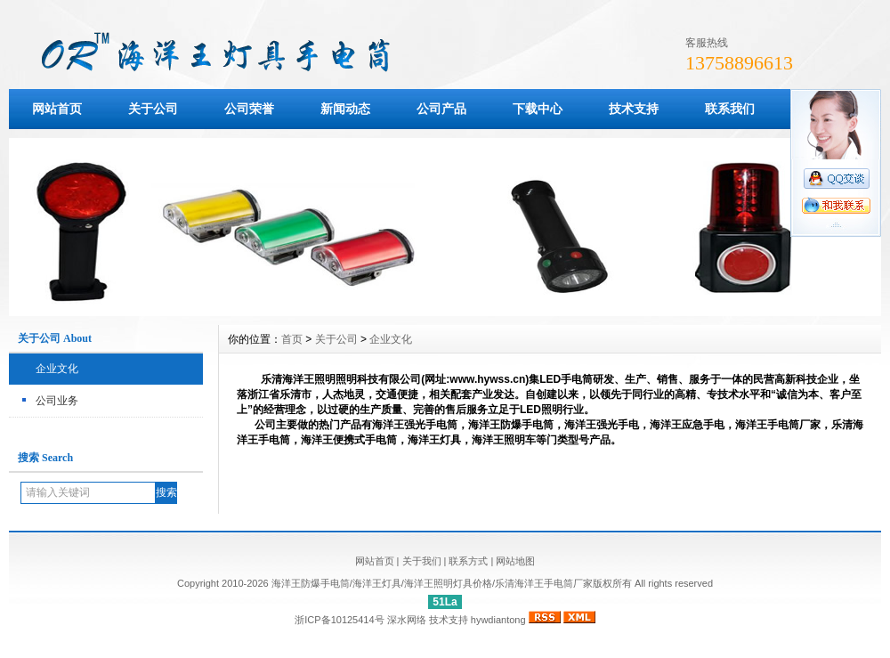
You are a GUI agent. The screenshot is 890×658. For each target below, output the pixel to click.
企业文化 (57, 368)
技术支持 (634, 109)
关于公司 (153, 109)
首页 (292, 339)
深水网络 (406, 619)
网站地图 (515, 561)
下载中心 (537, 109)
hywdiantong (498, 619)
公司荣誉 (249, 109)
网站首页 (57, 109)
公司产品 (441, 109)
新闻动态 (345, 109)
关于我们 (421, 561)
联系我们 (730, 109)
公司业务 (57, 400)
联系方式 (468, 561)
